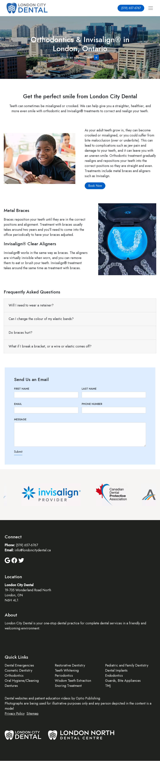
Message (20, 419)
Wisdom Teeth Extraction (73, 680)
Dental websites (16, 698)
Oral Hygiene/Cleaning (22, 680)
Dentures (11, 685)
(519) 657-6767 (131, 8)
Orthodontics (14, 675)
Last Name (89, 389)
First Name (21, 389)
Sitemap (32, 713)
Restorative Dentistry (70, 665)
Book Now (95, 186)
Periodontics (64, 675)
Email (18, 404)
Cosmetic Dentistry (18, 670)
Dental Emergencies (19, 665)
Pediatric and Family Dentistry (126, 665)
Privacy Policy (15, 713)
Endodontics (114, 675)
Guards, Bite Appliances (123, 680)
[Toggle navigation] (150, 8)
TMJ (108, 685)
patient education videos (52, 698)
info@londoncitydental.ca (33, 550)
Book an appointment (76, 57)
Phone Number (92, 404)
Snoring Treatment (68, 685)
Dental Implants (116, 670)
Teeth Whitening (67, 670)
